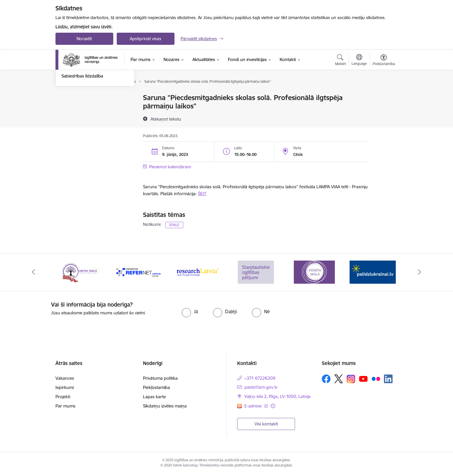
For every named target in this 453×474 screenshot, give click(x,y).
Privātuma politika (160, 378)
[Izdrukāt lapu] (383, 95)
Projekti (62, 396)
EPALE (174, 225)
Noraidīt (84, 38)
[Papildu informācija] (273, 406)
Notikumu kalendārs (81, 98)
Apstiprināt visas (145, 38)
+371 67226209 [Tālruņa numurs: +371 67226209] (259, 378)
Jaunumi (70, 108)
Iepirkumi (64, 387)
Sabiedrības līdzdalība (82, 138)
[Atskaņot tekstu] (166, 118)
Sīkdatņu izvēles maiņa (165, 406)
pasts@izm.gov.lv (260, 387)
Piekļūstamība (156, 387)
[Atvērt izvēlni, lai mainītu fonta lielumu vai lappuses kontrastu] (384, 61)
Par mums (65, 406)
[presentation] (354, 312)
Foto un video (75, 118)
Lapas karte (154, 396)
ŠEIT (202, 193)
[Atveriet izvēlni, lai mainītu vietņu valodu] (359, 60)
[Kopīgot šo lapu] (383, 110)
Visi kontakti (266, 424)
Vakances (64, 378)
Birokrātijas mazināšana (85, 128)
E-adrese (253, 406)
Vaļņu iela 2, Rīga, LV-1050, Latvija (277, 396)
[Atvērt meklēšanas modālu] (340, 61)
